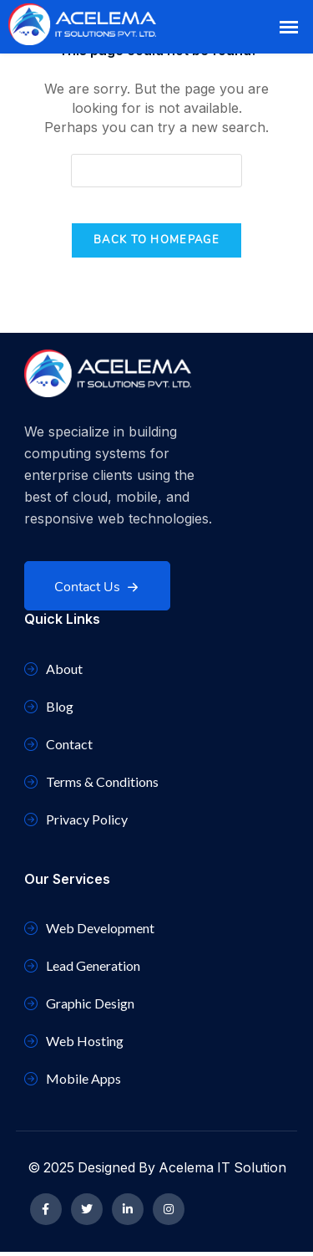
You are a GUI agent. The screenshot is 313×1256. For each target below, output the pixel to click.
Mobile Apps (72, 1082)
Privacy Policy (76, 823)
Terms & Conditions (91, 785)
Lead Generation (82, 969)
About (53, 673)
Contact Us (98, 566)
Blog (48, 710)
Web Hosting (74, 1045)
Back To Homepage (156, 240)
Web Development (89, 932)
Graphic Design (79, 1007)
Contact (58, 748)
